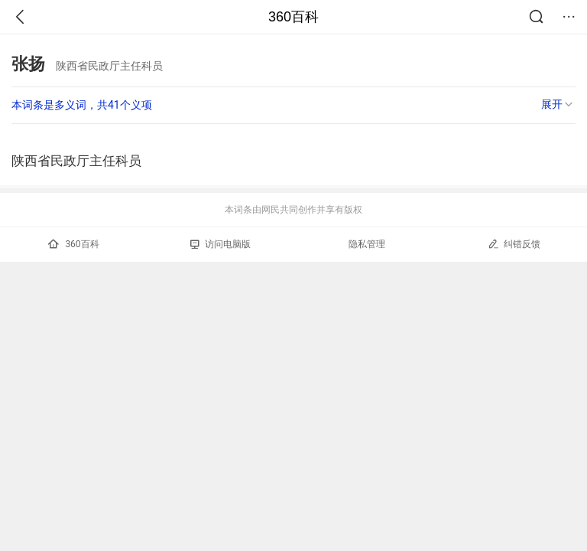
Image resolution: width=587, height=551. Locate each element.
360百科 (293, 16)
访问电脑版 (220, 244)
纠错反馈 (514, 243)
